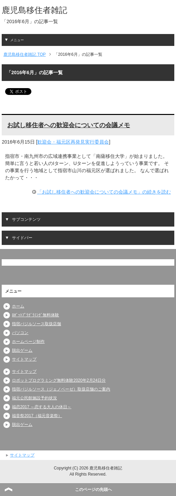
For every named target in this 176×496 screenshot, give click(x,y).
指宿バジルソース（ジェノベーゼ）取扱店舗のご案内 (61, 389)
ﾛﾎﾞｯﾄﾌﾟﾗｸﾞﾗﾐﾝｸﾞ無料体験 (35, 315)
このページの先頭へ (93, 489)
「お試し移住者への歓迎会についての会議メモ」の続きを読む (104, 192)
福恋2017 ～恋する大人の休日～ (41, 406)
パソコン (20, 332)
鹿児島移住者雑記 (34, 10)
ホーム (18, 306)
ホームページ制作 (28, 341)
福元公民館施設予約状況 (34, 398)
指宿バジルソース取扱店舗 (36, 323)
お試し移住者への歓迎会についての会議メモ (68, 125)
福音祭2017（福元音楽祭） (37, 415)
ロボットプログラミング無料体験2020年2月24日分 (59, 380)
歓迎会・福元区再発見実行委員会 (73, 142)
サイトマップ (24, 359)
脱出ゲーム (22, 350)
